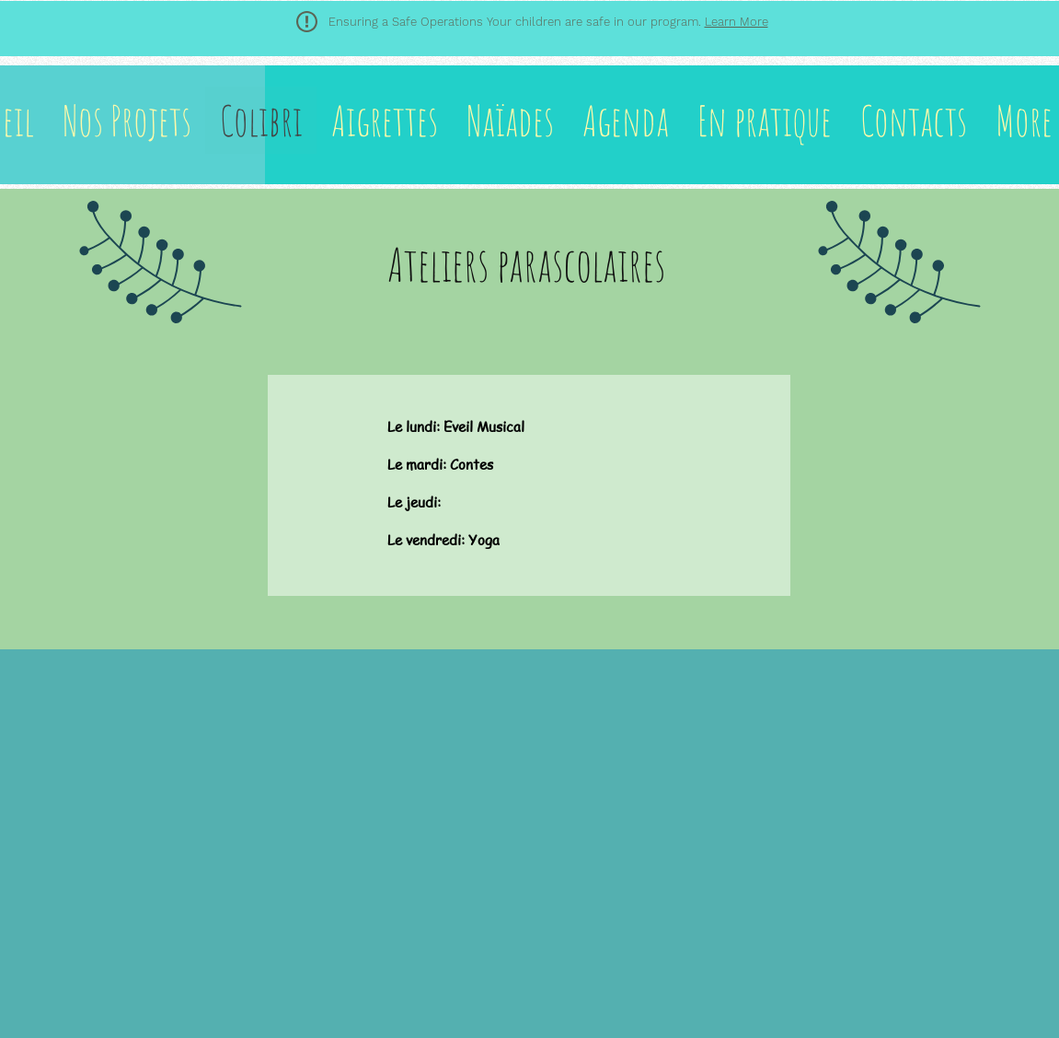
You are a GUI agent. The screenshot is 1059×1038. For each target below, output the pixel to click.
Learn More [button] (736, 22)
